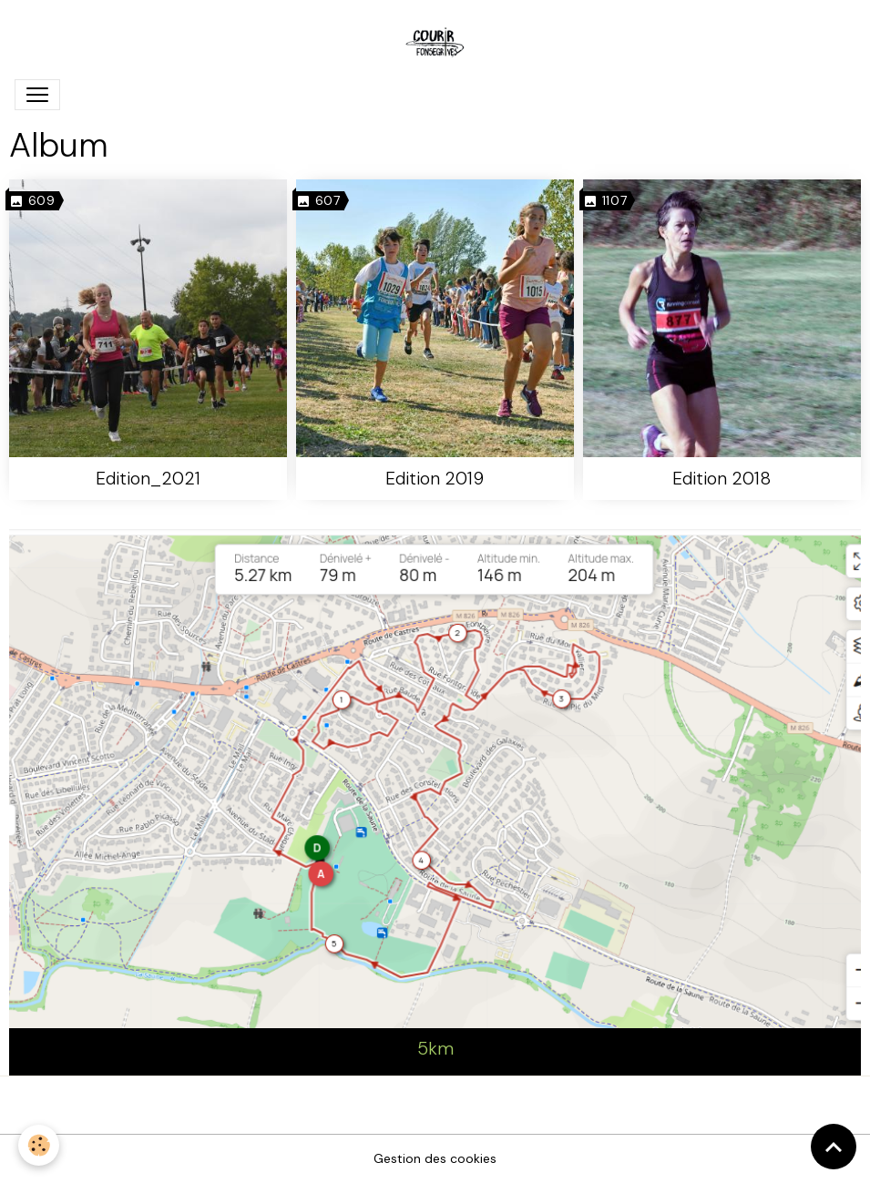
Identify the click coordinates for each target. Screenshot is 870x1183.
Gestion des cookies (435, 1158)
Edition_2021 (148, 478)
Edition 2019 (434, 478)
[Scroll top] (833, 1146)
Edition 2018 (721, 478)
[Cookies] (38, 1145)
